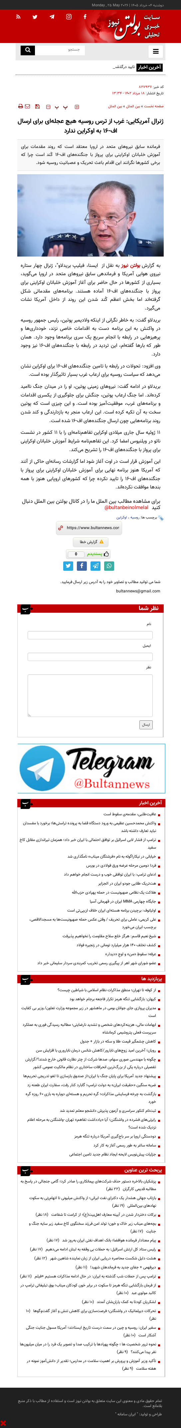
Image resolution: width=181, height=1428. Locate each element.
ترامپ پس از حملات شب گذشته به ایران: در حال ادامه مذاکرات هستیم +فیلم (88, 1276)
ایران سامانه (126, 1414)
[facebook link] (82, 566)
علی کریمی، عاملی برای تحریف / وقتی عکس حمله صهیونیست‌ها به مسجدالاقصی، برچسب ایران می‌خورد (92, 923)
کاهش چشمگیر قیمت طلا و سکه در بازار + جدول (118, 1042)
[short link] (93, 528)
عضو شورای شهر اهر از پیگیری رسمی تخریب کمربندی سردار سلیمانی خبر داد (96, 963)
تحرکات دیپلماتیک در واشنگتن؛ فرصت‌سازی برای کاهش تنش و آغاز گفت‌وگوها (91, 1315)
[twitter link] (68, 566)
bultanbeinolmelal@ (126, 508)
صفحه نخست (154, 106)
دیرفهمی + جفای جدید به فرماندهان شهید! (116, 1267)
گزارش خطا (91, 542)
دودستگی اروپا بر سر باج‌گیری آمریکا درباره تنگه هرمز (115, 1136)
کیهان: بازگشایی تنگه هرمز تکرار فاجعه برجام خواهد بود (113, 999)
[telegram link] (95, 566)
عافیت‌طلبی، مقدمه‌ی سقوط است (129, 814)
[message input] (90, 695)
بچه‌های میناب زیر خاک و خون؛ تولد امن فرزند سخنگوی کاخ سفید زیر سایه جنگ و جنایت (92, 1227)
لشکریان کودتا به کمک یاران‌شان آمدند (119, 1302)
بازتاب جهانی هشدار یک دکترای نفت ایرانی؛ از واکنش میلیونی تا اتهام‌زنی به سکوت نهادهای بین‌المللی (92, 1202)
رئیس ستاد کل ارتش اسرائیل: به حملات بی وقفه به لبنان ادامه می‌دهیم (93, 1249)
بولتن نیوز (130, 266)
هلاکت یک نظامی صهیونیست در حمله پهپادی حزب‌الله (114, 893)
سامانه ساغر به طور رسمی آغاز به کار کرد (124, 1145)
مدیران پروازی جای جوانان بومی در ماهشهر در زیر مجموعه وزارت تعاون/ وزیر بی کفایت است (88, 1012)
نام (149, 624)
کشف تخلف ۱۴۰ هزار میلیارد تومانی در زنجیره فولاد (116, 945)
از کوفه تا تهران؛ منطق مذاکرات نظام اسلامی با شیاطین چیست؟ (107, 990)
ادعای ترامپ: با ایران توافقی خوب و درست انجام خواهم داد (110, 875)
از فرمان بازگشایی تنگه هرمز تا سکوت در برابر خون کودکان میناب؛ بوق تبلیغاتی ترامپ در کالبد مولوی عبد (88, 1289)
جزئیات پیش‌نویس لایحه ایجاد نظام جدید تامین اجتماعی (112, 1154)
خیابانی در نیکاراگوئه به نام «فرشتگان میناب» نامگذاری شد (112, 857)
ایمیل (147, 646)
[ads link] (91, 768)
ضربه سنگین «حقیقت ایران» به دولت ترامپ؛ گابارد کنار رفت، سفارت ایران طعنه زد (91, 1085)
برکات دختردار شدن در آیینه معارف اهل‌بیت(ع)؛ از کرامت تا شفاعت (96, 1215)
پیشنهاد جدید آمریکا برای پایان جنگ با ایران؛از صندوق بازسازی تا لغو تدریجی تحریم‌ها (89, 1076)
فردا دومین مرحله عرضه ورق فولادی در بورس (121, 866)
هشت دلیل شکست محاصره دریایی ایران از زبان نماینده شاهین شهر (95, 1258)
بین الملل (133, 106)
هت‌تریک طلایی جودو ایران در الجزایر (127, 884)
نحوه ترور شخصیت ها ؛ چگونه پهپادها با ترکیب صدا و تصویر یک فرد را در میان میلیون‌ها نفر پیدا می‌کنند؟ (88, 1348)
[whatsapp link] (109, 566)
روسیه (134, 517)
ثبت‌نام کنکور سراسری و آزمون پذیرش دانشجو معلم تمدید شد (108, 1111)
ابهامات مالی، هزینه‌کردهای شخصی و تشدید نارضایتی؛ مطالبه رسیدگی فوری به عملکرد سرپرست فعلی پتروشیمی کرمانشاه (89, 1029)
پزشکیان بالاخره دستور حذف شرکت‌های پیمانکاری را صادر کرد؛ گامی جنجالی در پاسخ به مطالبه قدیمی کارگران (88, 1185)
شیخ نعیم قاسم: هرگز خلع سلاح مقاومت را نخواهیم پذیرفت (109, 936)
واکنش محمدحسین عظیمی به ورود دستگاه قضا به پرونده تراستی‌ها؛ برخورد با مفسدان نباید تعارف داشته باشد (89, 827)
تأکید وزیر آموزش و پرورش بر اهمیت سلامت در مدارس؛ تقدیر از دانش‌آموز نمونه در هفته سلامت (91, 1365)
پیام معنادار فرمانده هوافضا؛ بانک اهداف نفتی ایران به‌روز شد (101, 1240)
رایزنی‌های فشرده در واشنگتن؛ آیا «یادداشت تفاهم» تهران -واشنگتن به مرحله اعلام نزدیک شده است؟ (91, 1123)
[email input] (90, 657)
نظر (148, 667)
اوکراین (121, 517)
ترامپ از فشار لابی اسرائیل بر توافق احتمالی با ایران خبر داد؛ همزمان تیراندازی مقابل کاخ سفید (88, 844)
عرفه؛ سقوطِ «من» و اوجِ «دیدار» (130, 954)
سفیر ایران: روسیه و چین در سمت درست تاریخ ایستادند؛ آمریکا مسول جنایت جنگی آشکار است (91, 1331)
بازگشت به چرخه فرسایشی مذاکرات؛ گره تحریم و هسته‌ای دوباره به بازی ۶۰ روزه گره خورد (91, 1098)
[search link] (28, 50)
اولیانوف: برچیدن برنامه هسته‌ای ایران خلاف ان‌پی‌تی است (111, 911)
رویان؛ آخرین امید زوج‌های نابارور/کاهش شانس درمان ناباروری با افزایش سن (96, 1051)
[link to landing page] (132, 26)
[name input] (90, 635)
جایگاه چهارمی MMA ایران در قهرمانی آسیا (123, 902)
